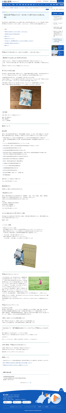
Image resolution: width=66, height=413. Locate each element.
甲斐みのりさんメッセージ (10, 38)
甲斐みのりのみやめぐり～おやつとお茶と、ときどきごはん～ (16, 31)
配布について (7, 36)
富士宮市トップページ (5, 7)
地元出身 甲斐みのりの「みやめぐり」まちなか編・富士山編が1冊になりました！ (58, 18)
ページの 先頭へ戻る (61, 390)
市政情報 (11, 7)
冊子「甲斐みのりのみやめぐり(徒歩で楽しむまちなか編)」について (17, 362)
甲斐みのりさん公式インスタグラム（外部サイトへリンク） (15, 365)
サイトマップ (53, 406)
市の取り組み (16, 7)
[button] (38, 1)
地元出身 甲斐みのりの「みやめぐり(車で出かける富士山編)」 (58, 40)
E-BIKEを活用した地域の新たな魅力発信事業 (58, 28)
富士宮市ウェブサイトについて (16, 406)
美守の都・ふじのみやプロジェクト (58, 24)
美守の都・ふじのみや (28, 7)
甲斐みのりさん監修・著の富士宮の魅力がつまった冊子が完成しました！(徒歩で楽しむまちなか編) (58, 34)
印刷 (47, 9)
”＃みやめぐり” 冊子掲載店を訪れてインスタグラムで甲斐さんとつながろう (19, 40)
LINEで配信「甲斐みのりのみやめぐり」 (12, 43)
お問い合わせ (25, 402)
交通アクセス (16, 402)
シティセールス (21, 7)
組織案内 (5, 402)
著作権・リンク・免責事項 (43, 406)
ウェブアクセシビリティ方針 (30, 406)
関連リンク (7, 45)
